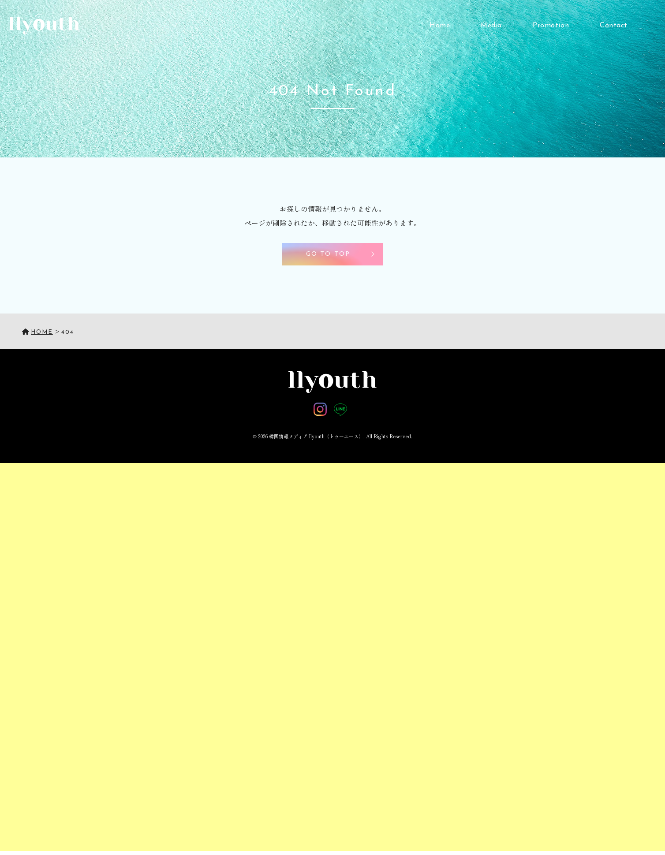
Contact (614, 25)
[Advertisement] (264, 595)
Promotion (551, 25)
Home (440, 25)
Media (491, 25)
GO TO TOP (328, 254)
